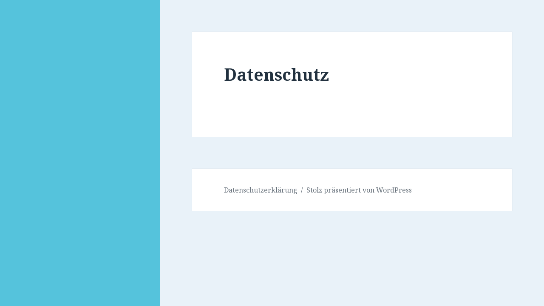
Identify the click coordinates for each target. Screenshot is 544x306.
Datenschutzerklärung (261, 190)
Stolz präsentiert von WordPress (359, 190)
